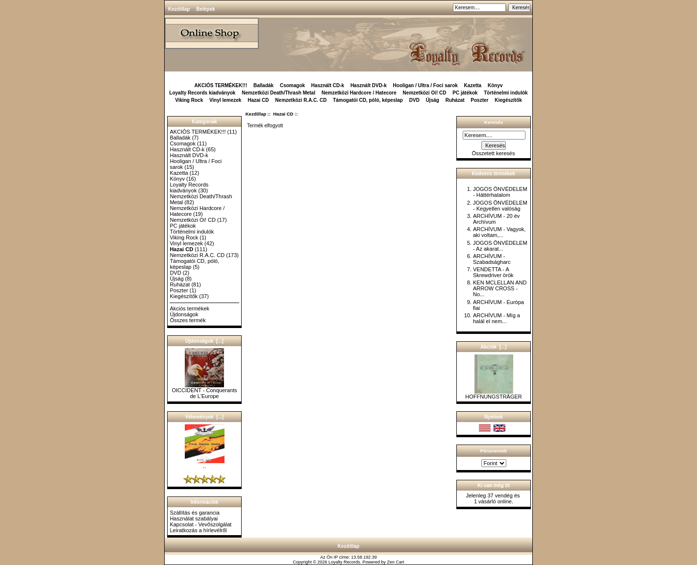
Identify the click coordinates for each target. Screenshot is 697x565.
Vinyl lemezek (225, 100)
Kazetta (473, 85)
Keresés (493, 122)
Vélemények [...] (204, 417)
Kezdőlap (179, 9)
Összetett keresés (493, 153)
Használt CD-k (327, 85)
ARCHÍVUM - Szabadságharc (491, 259)
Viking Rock (189, 100)
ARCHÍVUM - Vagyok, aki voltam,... (499, 232)
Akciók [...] (493, 347)
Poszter (479, 100)
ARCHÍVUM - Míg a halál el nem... (496, 318)
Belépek (205, 9)
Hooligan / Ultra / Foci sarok (425, 85)
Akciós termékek (189, 308)
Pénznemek (493, 450)
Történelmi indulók (505, 92)
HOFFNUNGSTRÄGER (493, 394)
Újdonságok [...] (204, 341)
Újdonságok (184, 314)
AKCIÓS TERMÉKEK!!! (220, 85)
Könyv (495, 85)
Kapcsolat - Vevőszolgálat (200, 524)
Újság (432, 100)
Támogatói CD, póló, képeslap (368, 100)
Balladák (263, 85)
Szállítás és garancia (195, 513)
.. (204, 463)
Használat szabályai (194, 518)
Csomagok (292, 85)
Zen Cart (395, 562)
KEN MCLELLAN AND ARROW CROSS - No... (499, 288)
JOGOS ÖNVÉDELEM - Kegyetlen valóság (500, 206)
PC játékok (464, 92)
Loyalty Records (344, 562)
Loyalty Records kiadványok (202, 92)
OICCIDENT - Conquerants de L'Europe (204, 390)
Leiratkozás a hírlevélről (198, 530)
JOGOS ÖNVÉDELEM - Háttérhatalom (500, 192)
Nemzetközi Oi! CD (425, 92)
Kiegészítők (508, 100)
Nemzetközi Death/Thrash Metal (278, 92)
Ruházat (455, 100)
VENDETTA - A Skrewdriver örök (493, 272)
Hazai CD (283, 114)
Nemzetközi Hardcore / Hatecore (359, 92)
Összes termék (187, 320)
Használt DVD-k (368, 85)
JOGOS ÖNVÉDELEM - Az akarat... (500, 246)
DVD (414, 100)
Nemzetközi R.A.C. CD (300, 100)
